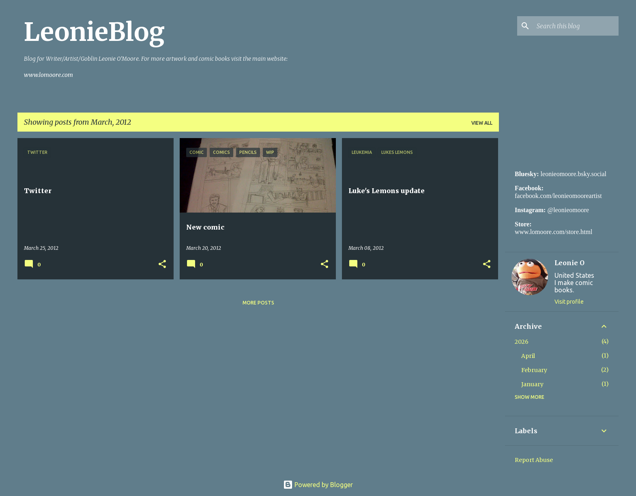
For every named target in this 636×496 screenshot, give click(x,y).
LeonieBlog (94, 32)
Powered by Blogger (318, 484)
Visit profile (569, 301)
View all (481, 123)
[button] (162, 264)
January (532, 384)
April (528, 356)
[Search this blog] (576, 26)
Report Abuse (534, 460)
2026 (522, 341)
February (534, 370)
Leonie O (569, 263)
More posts (258, 302)
